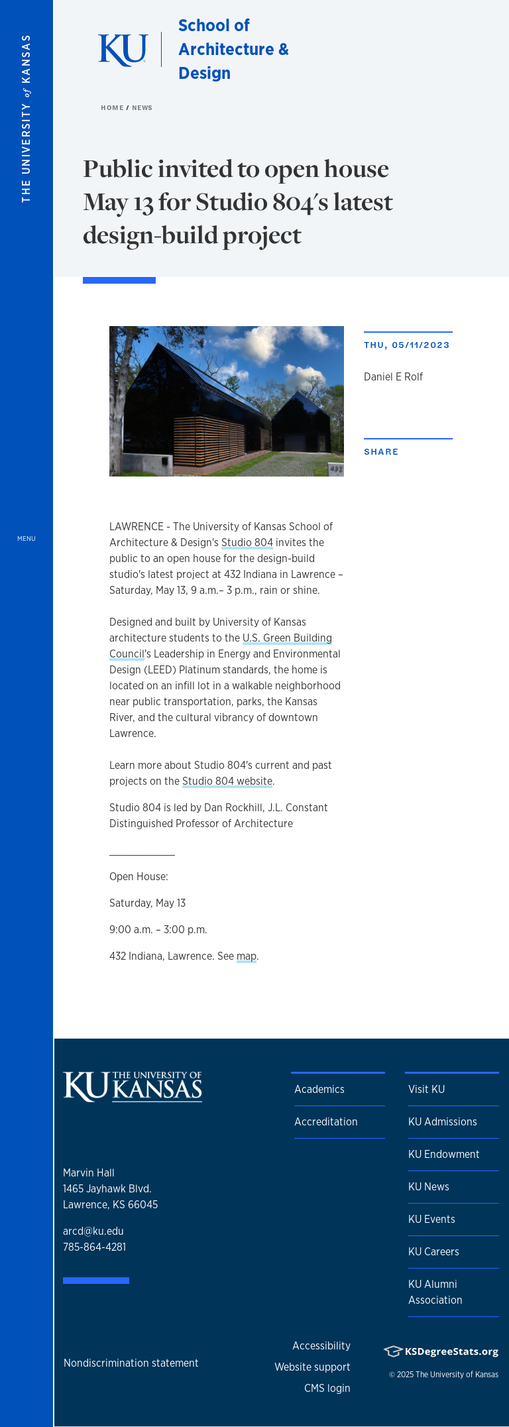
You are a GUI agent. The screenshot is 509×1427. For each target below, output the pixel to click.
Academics (319, 1089)
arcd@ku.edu (93, 1231)
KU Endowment (444, 1154)
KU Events (431, 1219)
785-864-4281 (94, 1247)
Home (113, 107)
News (142, 107)
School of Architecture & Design (233, 48)
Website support (312, 1367)
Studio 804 (247, 542)
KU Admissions (442, 1122)
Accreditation (326, 1122)
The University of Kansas (457, 1374)
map (246, 956)
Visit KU (426, 1089)
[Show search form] (451, 49)
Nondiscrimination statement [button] (131, 1363)
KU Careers (433, 1252)
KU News (428, 1187)
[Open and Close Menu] (26, 713)
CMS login (327, 1388)
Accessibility (321, 1346)
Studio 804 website (227, 781)
